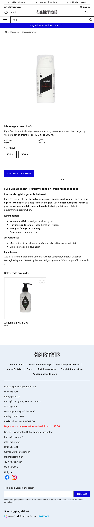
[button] (5, 19)
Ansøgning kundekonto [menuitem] (45, 374)
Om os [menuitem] (30, 369)
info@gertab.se (14, 6)
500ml (24, 154)
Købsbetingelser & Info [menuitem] (67, 364)
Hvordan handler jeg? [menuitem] (40, 364)
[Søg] (90, 20)
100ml (10, 154)
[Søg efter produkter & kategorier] (52, 20)
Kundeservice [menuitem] (17, 364)
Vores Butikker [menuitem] (14, 369)
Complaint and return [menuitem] (72, 369)
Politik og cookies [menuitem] (47, 369)
